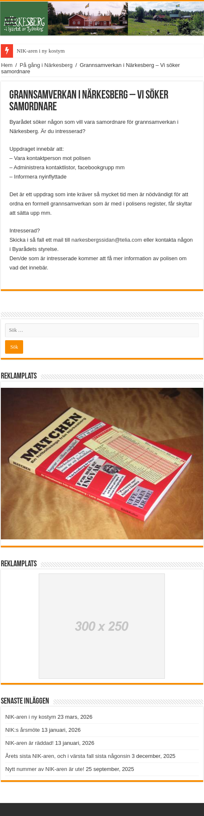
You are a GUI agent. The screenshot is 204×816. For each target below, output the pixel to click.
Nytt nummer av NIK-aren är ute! (44, 769)
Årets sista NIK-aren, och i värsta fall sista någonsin (67, 756)
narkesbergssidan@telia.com (107, 240)
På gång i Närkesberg (46, 65)
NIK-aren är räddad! (29, 743)
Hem (6, 65)
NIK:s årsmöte (22, 730)
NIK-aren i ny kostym (40, 51)
